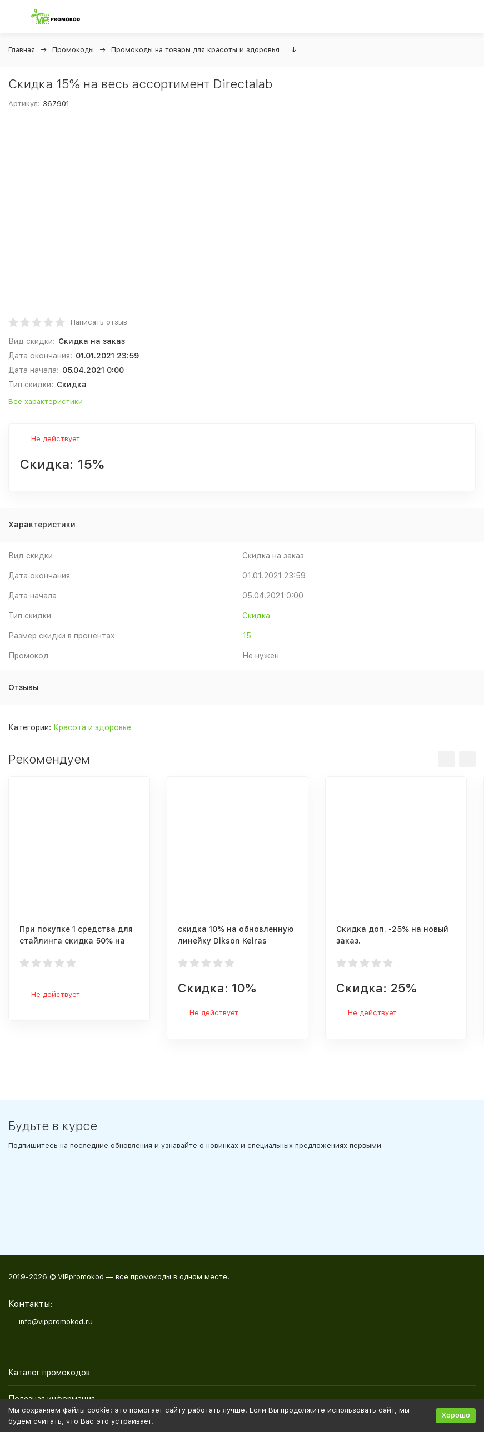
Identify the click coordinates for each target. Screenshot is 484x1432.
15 (246, 635)
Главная (21, 50)
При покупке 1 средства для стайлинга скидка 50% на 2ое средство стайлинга (76, 941)
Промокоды (73, 50)
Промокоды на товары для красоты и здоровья (195, 50)
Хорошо (455, 1415)
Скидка (256, 615)
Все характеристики (45, 401)
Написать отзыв (99, 322)
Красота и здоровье (92, 727)
